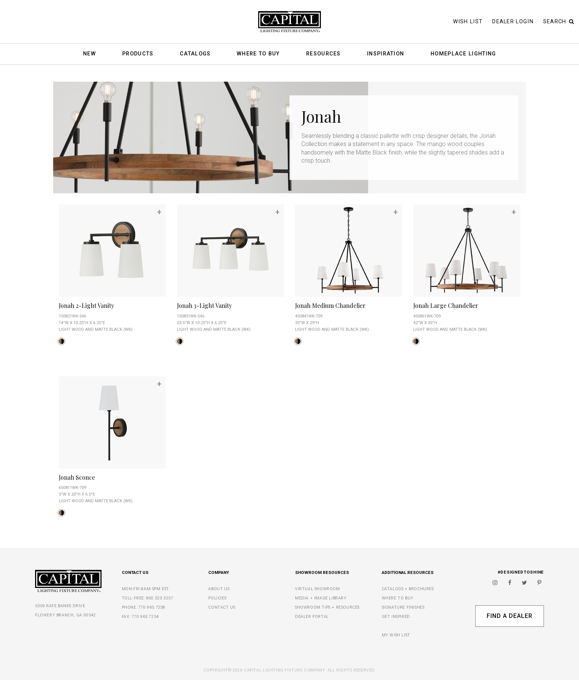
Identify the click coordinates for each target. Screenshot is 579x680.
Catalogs (195, 54)
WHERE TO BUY (398, 598)
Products (137, 54)
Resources (323, 54)
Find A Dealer (509, 615)
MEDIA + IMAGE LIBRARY (321, 598)
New (89, 54)
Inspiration (385, 54)
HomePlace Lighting (463, 54)
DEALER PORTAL (312, 616)
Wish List (468, 21)
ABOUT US (218, 588)
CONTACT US (221, 607)
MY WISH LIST (396, 635)
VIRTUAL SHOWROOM (317, 588)
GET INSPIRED (396, 616)
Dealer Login (513, 21)
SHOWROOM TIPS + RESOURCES (327, 607)
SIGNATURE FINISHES (403, 607)
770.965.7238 (151, 607)
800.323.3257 (159, 598)
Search (558, 21)
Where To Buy (258, 54)
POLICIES (217, 598)
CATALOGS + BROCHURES (408, 588)
